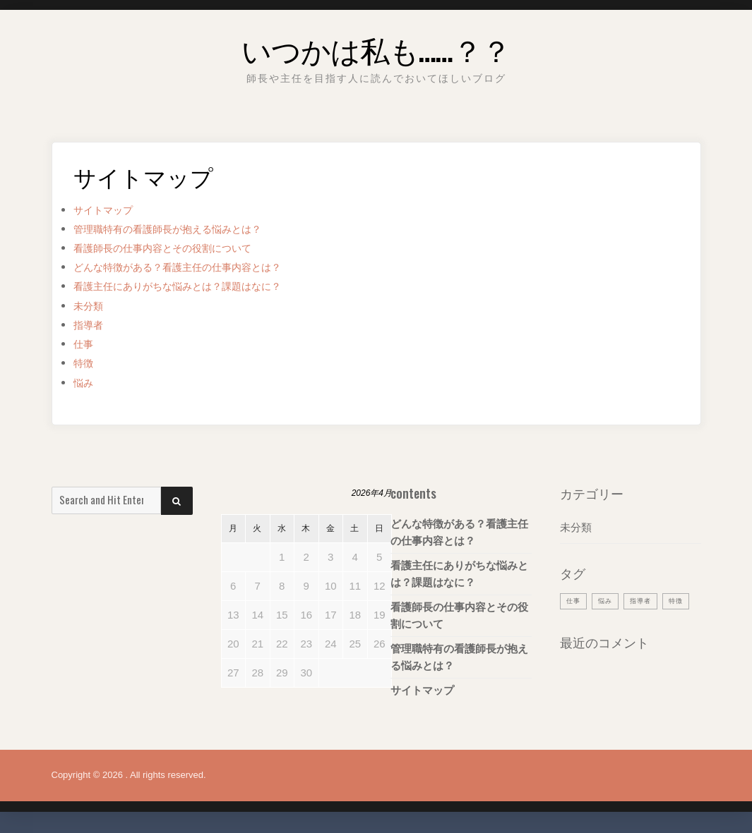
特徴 (85, 363)
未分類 (91, 305)
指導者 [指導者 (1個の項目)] (648, 600)
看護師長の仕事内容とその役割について (181, 248)
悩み (85, 382)
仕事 (85, 344)
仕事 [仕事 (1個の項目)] (574, 600)
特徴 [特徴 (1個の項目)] (574, 622)
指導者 (91, 325)
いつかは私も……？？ (376, 45)
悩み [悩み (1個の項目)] (609, 600)
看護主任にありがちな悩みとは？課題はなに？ (199, 286)
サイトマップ (109, 210)
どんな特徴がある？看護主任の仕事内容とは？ (199, 267)
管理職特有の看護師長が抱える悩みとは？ (187, 229)
